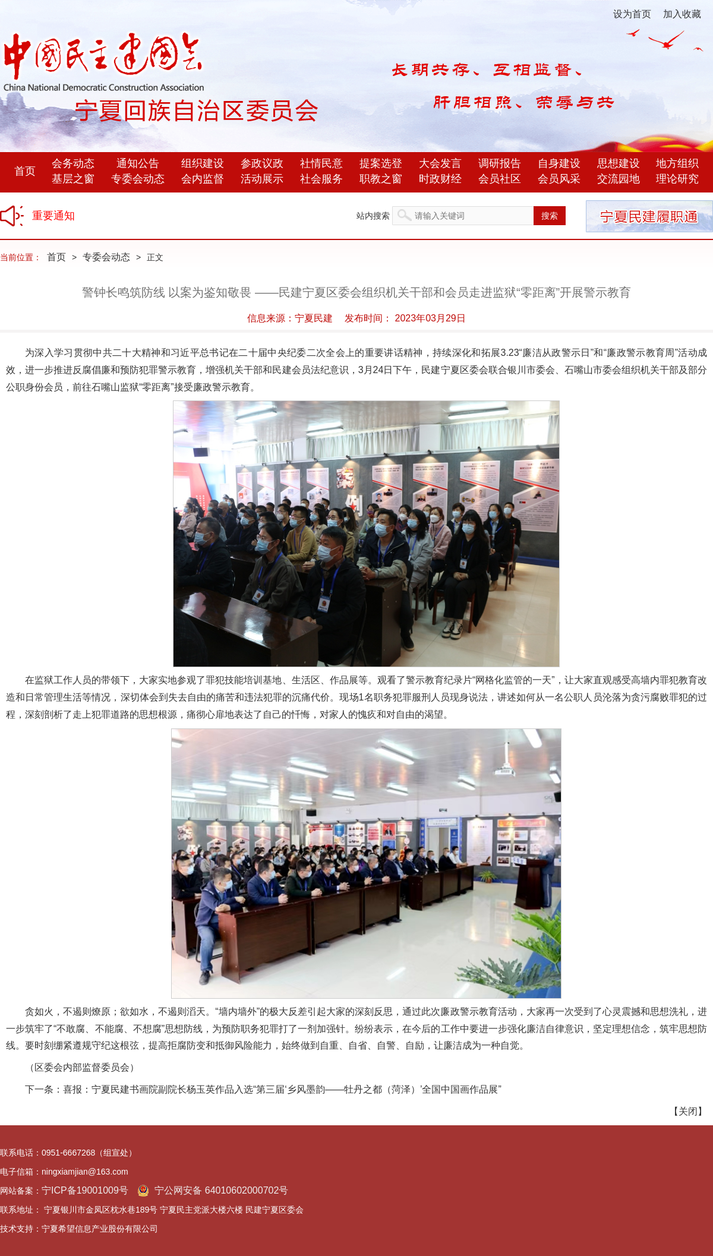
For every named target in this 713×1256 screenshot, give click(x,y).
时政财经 (440, 179)
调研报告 (499, 163)
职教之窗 (380, 179)
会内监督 (202, 179)
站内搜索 (373, 215)
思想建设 (618, 163)
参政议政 (262, 163)
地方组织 (677, 163)
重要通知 (53, 216)
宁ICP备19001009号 (85, 1190)
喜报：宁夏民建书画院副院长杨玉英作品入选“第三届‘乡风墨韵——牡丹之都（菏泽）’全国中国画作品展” (282, 1089)
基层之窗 (73, 179)
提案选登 (380, 163)
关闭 (688, 1111)
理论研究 (677, 179)
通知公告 (137, 163)
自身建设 (559, 163)
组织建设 (202, 163)
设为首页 (632, 14)
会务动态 (73, 163)
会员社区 (499, 179)
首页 (25, 171)
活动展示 (262, 179)
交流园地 (618, 179)
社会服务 (321, 179)
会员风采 (559, 179)
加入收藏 (682, 14)
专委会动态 (138, 179)
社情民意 (321, 163)
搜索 (549, 215)
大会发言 (440, 163)
